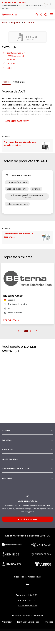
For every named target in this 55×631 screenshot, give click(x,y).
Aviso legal (7, 621)
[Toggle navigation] (51, 15)
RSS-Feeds (7, 478)
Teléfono (8, 63)
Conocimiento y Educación (15, 469)
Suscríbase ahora (27, 519)
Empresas (7, 440)
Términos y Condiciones (28, 621)
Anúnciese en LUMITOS (26, 595)
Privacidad (48, 621)
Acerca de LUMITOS (26, 600)
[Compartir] (41, 14)
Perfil (6, 82)
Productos (19, 82)
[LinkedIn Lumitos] (27, 584)
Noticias (6, 431)
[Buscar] (37, 14)
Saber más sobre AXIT (15, 121)
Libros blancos (10, 459)
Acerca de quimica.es (27, 605)
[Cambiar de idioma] (46, 14)
